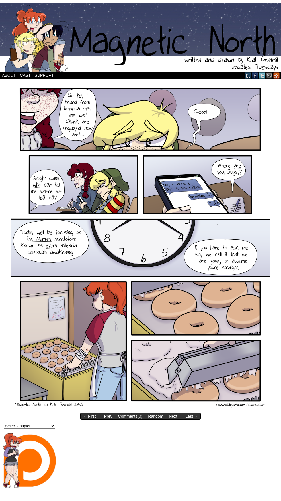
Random (155, 416)
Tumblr (247, 75)
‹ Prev (107, 416)
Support (44, 75)
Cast (25, 75)
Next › (174, 416)
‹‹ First (90, 416)
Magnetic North (140, 37)
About (9, 75)
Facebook (255, 75)
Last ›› (191, 416)
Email (269, 75)
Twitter (262, 75)
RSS (276, 75)
